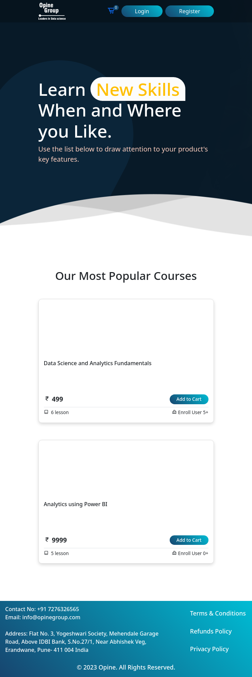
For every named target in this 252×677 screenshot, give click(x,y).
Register (189, 11)
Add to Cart (189, 399)
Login (142, 11)
